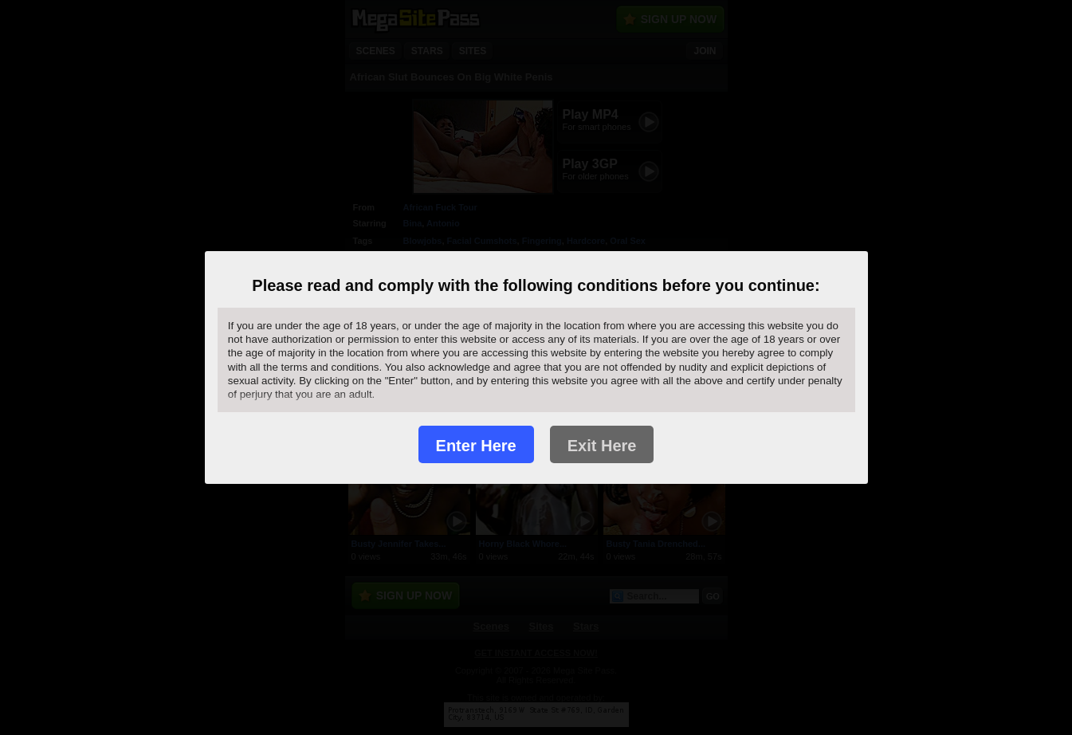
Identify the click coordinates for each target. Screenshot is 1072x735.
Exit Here (602, 445)
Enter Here (476, 445)
